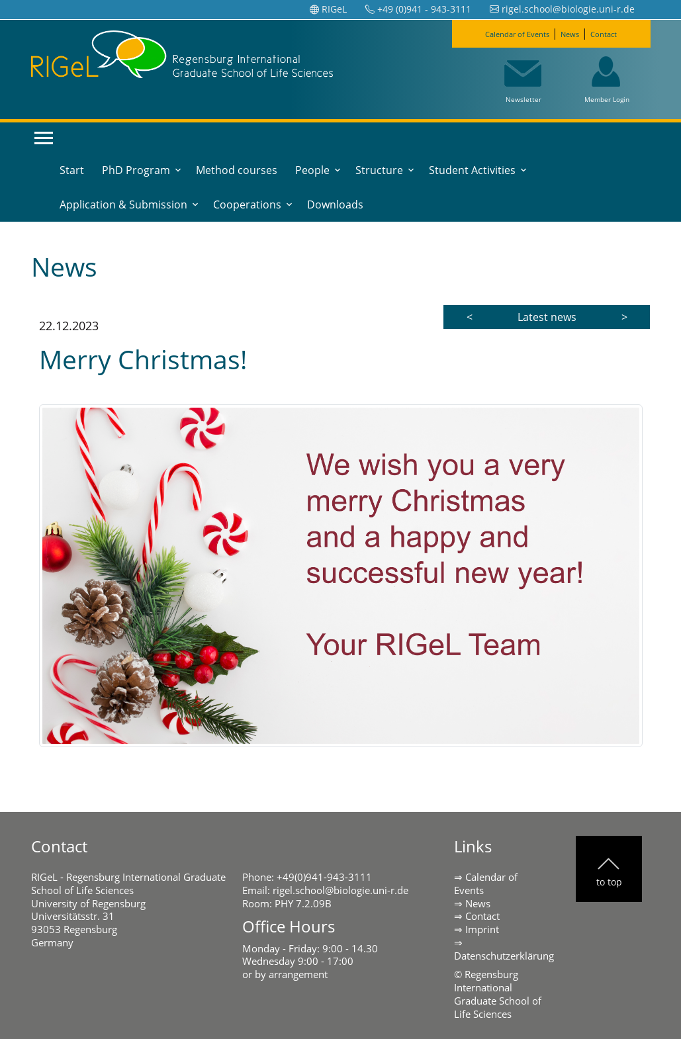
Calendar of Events (506, 33)
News (578, 33)
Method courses (236, 170)
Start (72, 170)
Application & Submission (123, 204)
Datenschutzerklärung (504, 955)
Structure (379, 170)
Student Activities (472, 170)
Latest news (547, 317)
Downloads (335, 204)
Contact (622, 33)
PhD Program (136, 170)
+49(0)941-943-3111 (324, 876)
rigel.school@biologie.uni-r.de (340, 890)
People (312, 170)
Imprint (482, 929)
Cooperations (247, 204)
